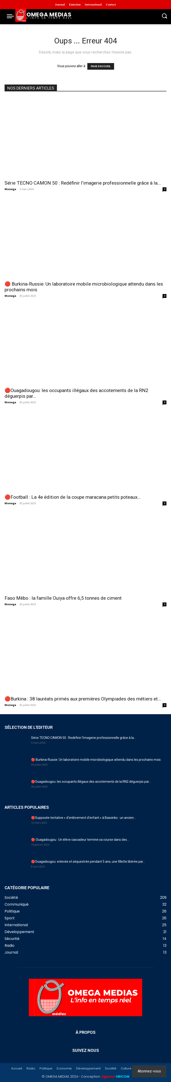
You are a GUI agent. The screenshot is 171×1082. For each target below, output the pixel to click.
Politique (46, 1068)
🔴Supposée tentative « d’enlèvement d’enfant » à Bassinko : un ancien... (83, 817)
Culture (126, 1068)
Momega (10, 189)
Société (110, 1068)
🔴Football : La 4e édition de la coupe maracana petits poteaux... (73, 497)
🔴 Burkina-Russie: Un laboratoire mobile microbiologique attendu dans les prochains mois (96, 759)
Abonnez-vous (149, 1071)
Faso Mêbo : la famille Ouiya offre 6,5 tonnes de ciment (63, 598)
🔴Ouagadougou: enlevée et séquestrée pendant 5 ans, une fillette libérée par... (88, 861)
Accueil (16, 1068)
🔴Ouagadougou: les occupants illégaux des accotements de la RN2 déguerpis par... (91, 781)
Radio (31, 1068)
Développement (88, 1068)
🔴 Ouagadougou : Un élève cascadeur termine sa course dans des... (80, 839)
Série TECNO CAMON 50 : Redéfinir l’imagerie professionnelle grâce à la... (83, 183)
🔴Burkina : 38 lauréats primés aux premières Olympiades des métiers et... (83, 699)
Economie (64, 1068)
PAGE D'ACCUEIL (101, 66)
